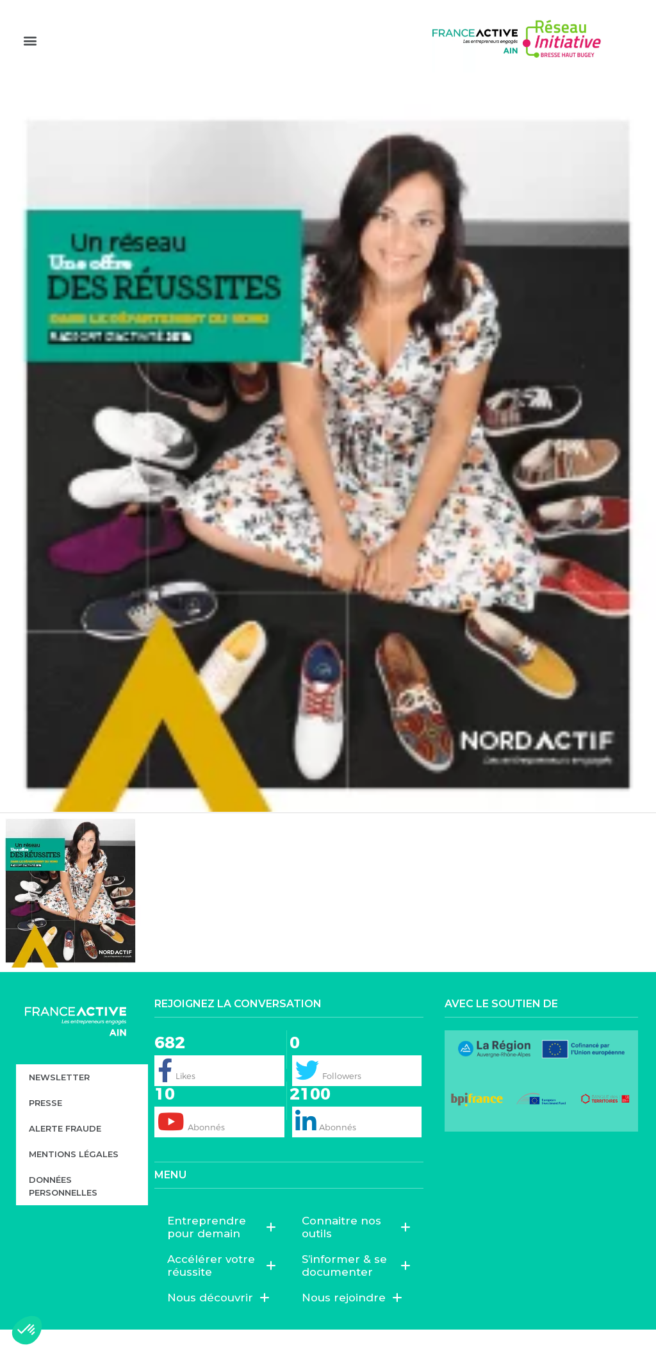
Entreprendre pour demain (221, 1249)
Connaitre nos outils (356, 1249)
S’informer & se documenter (356, 1288)
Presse (45, 1124)
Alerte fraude (65, 1150)
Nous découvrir (218, 1319)
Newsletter (59, 1099)
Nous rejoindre (352, 1319)
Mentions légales (74, 1176)
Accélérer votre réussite (221, 1288)
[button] (29, 58)
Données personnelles (63, 1207)
